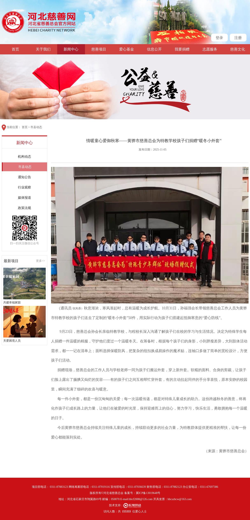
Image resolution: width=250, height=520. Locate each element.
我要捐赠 (182, 49)
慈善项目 (98, 49)
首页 (15, 49)
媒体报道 (24, 197)
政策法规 (24, 208)
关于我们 (43, 49)
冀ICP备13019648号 (148, 493)
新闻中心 (71, 49)
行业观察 (24, 187)
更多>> (40, 260)
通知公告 (24, 177)
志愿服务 (209, 49)
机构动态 (24, 156)
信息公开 (154, 49)
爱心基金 (126, 49)
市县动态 (36, 127)
